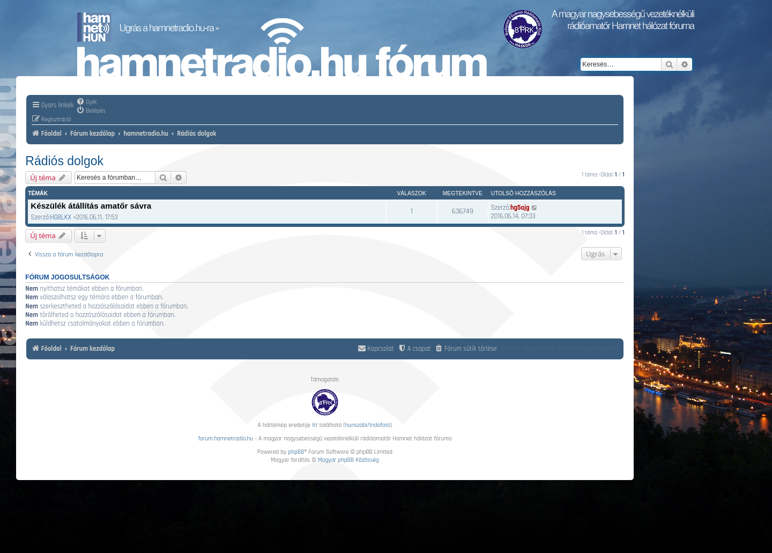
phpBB (296, 452)
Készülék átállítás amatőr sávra (91, 205)
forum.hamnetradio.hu (225, 438)
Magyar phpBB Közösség (348, 460)
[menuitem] (86, 102)
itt (314, 425)
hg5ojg (520, 207)
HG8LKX (60, 217)
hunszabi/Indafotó (368, 425)
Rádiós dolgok (64, 161)
